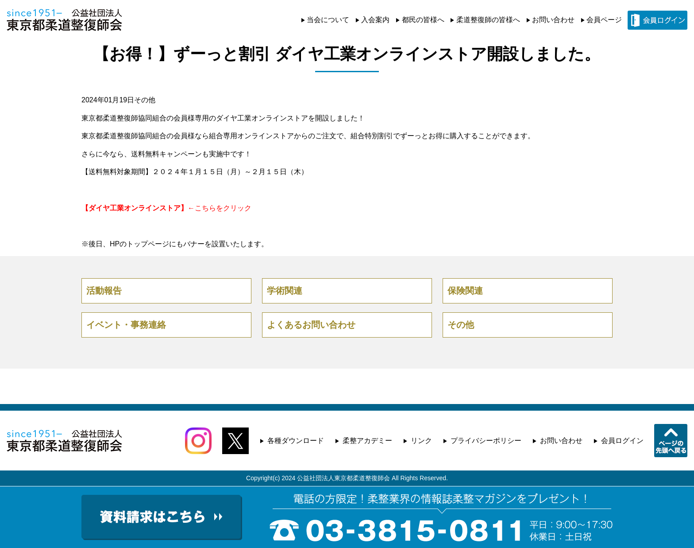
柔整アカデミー (367, 440)
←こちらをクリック (166, 208)
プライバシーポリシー (486, 440)
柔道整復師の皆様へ (488, 19)
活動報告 (104, 290)
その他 (144, 100)
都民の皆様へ (423, 19)
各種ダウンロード (295, 440)
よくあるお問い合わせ (311, 325)
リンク (421, 440)
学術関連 (284, 290)
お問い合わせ (553, 19)
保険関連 (465, 290)
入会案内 (375, 19)
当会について (328, 19)
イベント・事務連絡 (126, 325)
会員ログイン (622, 440)
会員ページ (604, 19)
